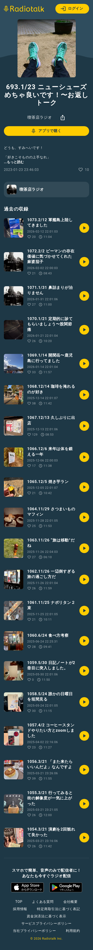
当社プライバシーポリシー (34, 931)
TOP (18, 902)
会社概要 (70, 902)
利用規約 (73, 931)
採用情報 (20, 909)
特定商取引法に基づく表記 (58, 909)
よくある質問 (43, 902)
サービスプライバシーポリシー (46, 923)
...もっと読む (14, 162)
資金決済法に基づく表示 (46, 916)
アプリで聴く (46, 131)
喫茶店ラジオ (39, 117)
